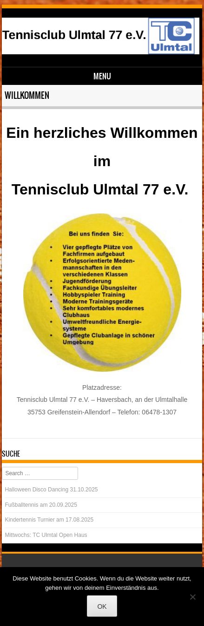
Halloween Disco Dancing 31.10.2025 (51, 489)
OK (101, 606)
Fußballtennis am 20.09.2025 (41, 505)
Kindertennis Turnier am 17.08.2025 (49, 519)
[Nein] (192, 596)
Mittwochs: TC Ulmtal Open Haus (46, 535)
